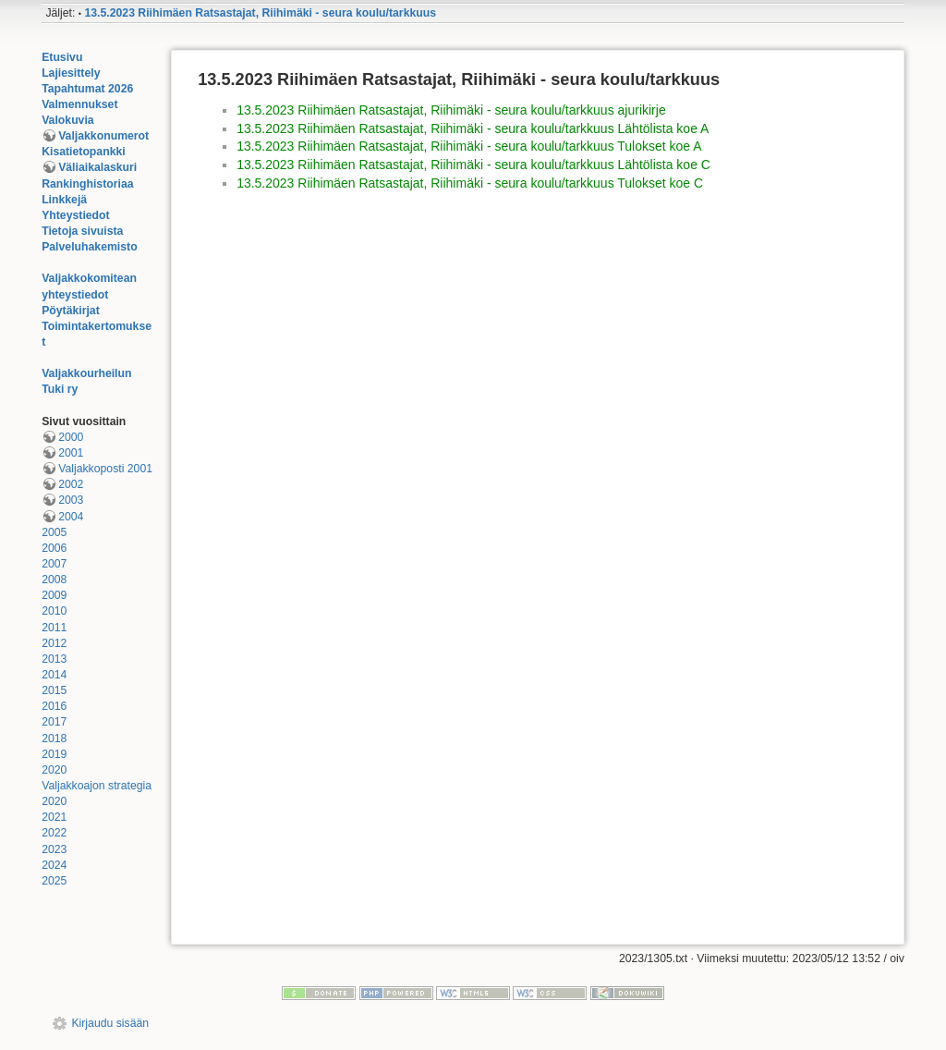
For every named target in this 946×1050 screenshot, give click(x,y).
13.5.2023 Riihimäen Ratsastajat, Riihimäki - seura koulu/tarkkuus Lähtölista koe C (473, 164)
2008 (54, 579)
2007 (54, 563)
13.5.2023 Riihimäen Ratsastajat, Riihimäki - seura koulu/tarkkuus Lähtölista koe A (472, 128)
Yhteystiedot (76, 215)
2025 (54, 880)
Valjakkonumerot (103, 135)
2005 (54, 532)
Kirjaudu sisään (110, 1023)
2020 (54, 769)
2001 (70, 452)
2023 (54, 849)
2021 (54, 817)
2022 (54, 832)
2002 (70, 484)
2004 (70, 516)
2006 (54, 548)
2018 (54, 738)
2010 (54, 610)
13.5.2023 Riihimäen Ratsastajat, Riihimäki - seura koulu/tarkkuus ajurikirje (451, 110)
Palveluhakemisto (90, 246)
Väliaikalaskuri (97, 167)
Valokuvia (68, 120)
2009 (54, 595)
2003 (70, 500)
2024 (54, 865)
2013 (54, 659)
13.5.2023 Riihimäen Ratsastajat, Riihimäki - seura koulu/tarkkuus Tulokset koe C (469, 183)
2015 (54, 690)
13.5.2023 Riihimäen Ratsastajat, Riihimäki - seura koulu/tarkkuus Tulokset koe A (468, 146)
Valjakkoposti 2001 (105, 468)
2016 (54, 706)
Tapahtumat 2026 (87, 88)
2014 (54, 674)
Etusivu (62, 57)
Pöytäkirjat (71, 310)
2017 (54, 721)
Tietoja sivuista (82, 231)
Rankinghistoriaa (87, 183)
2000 (70, 437)
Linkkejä (64, 199)
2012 (54, 643)
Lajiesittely (71, 73)
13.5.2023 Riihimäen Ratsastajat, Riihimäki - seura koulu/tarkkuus (260, 12)
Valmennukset (79, 104)
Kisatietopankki (84, 151)
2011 (54, 627)
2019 (54, 754)
